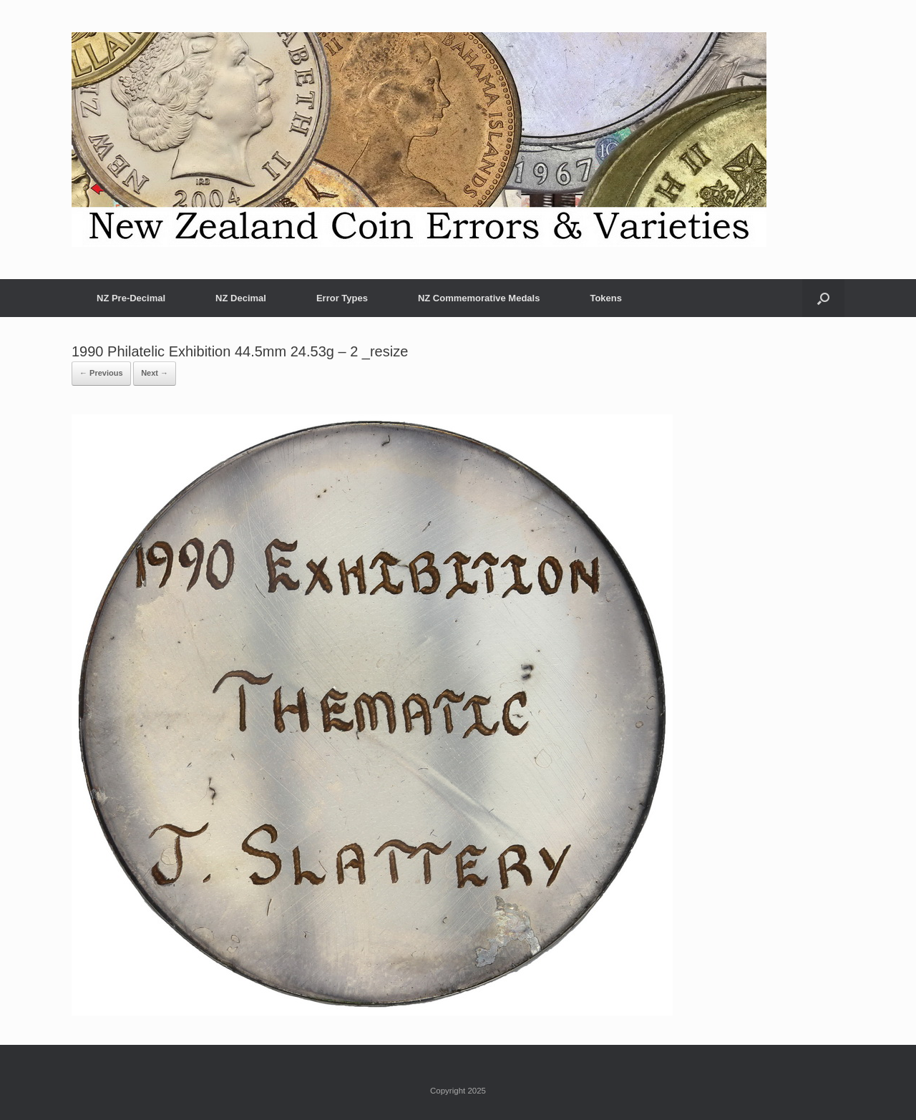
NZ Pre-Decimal (131, 298)
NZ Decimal (240, 298)
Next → (154, 373)
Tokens (606, 298)
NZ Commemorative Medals (479, 298)
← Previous (101, 373)
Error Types (342, 298)
